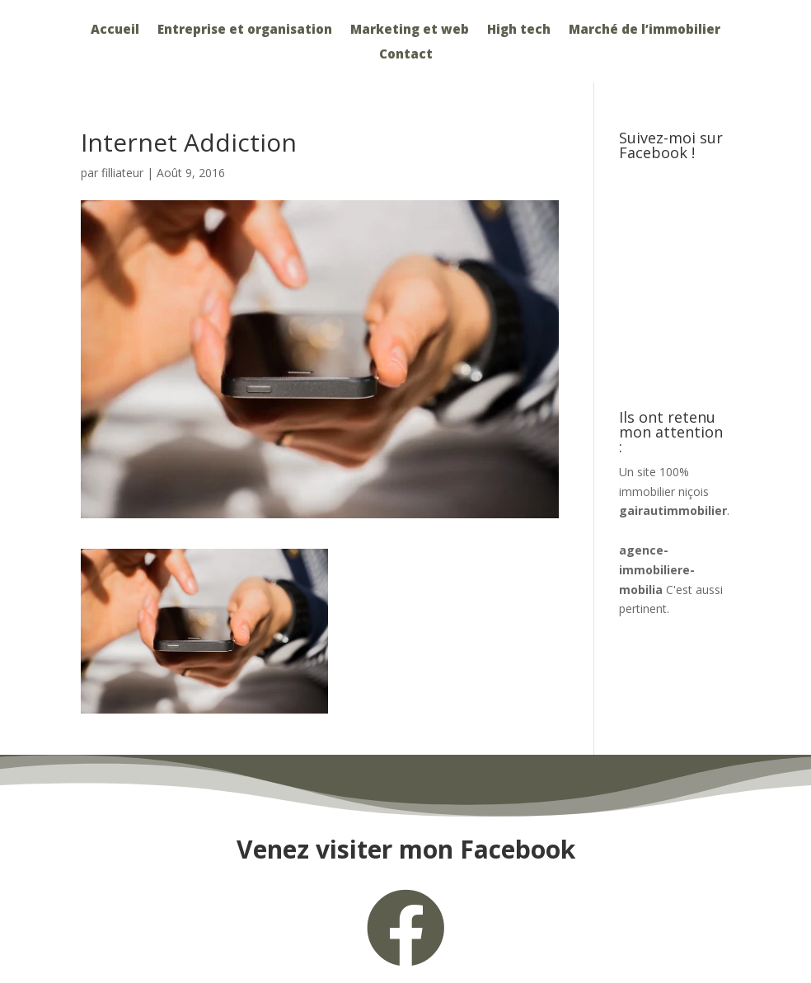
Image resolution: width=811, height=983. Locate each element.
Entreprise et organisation (244, 30)
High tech (519, 30)
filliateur (122, 172)
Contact (406, 55)
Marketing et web (409, 30)
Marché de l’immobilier (644, 30)
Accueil (115, 30)
